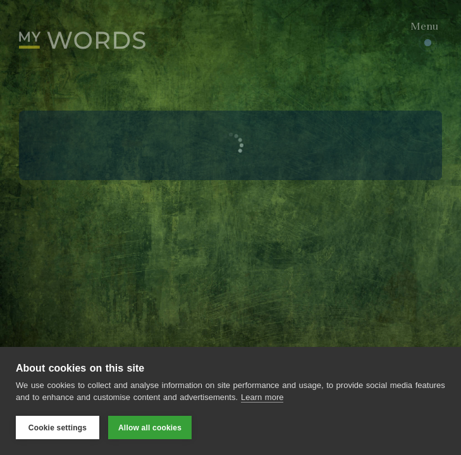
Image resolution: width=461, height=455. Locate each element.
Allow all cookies (149, 427)
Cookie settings (57, 427)
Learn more (262, 397)
